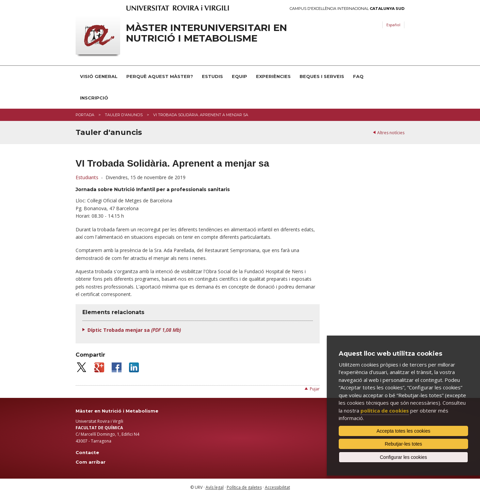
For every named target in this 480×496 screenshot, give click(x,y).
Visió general (98, 76)
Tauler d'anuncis (124, 114)
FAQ (358, 76)
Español (393, 24)
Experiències (273, 76)
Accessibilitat (277, 487)
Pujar (315, 389)
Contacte (87, 452)
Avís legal (215, 487)
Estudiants (87, 177)
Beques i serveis (322, 76)
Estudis (212, 76)
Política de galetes (244, 487)
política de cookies (385, 410)
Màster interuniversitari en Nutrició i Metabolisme (206, 33)
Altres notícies (390, 133)
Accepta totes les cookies (403, 431)
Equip (239, 76)
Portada (85, 114)
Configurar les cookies (403, 457)
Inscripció (94, 97)
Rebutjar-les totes (403, 444)
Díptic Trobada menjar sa (134, 330)
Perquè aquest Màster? (159, 76)
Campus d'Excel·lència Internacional (347, 9)
